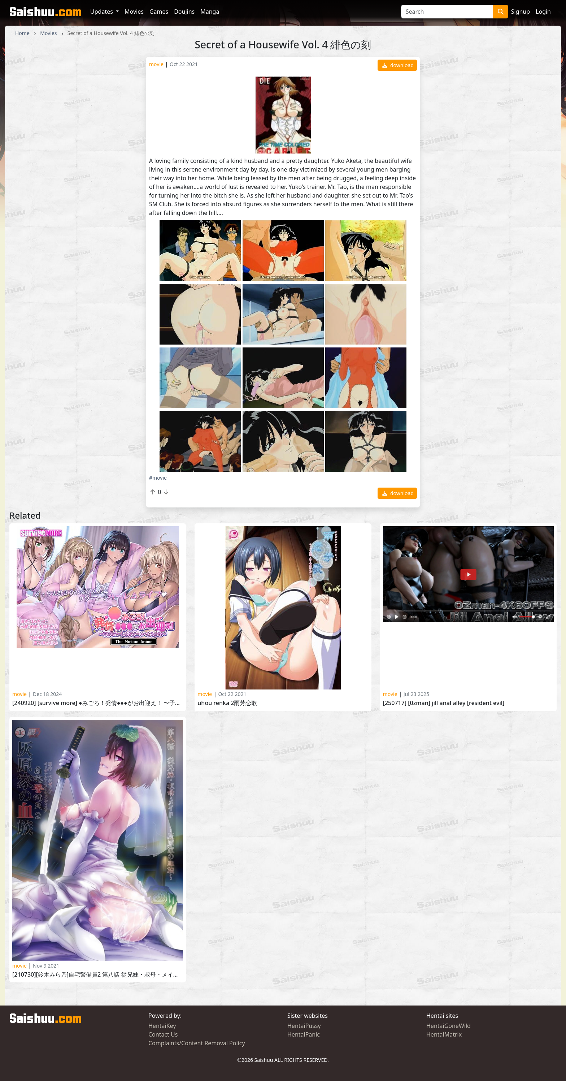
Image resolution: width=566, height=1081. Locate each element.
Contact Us (163, 1034)
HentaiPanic (303, 1034)
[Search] (447, 11)
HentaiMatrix (444, 1034)
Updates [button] (102, 12)
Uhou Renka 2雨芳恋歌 (227, 703)
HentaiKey (162, 1026)
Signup (520, 12)
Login (543, 12)
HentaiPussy (304, 1026)
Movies (134, 12)
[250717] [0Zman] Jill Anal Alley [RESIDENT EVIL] (444, 703)
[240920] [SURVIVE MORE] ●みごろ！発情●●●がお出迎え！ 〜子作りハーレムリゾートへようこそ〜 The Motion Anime (97, 703)
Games (158, 12)
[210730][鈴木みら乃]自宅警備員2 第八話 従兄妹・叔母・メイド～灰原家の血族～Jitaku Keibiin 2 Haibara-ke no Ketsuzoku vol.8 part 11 (97, 974)
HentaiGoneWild (448, 1026)
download (398, 65)
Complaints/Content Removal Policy (196, 1043)
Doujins (184, 12)
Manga (209, 12)
